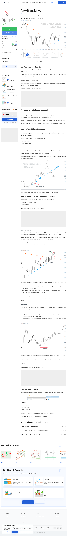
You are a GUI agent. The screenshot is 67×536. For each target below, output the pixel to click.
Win (11, 36)
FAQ (6, 520)
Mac (15, 36)
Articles (22, 520)
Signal (16, 47)
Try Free (62, 2)
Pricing (27, 2)
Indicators (10, 61)
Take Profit (48, 298)
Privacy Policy (35, 528)
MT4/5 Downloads (34, 2)
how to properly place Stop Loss (37, 298)
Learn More (7, 531)
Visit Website (9, 119)
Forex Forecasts (39, 518)
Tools (40, 2)
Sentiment (10, 64)
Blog (37, 520)
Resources (44, 2)
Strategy (22, 522)
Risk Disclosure (42, 528)
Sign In (52, 2)
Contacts (57, 520)
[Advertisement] (9, 135)
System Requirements (7, 52)
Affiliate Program (58, 518)
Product (23, 2)
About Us (57, 516)
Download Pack (28, 502)
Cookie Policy (48, 528)
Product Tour (7, 516)
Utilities (10, 69)
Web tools (23, 518)
